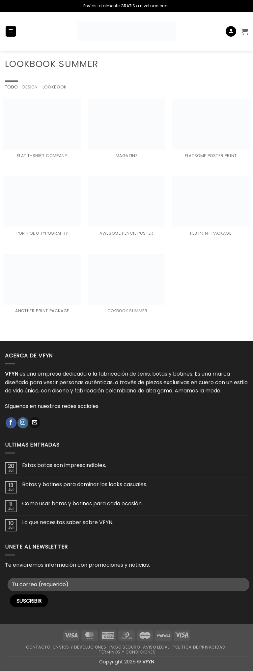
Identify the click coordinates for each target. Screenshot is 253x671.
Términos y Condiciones (127, 652)
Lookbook (54, 87)
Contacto (38, 647)
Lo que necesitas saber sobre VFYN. (67, 523)
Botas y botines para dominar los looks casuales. (84, 484)
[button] (11, 31)
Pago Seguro (124, 647)
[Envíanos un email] (34, 422)
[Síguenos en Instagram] (22, 422)
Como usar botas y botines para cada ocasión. (82, 503)
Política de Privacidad (199, 647)
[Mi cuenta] (231, 31)
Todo (11, 87)
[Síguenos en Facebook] (11, 422)
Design (30, 87)
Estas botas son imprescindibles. (64, 465)
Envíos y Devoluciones (79, 647)
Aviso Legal (156, 647)
